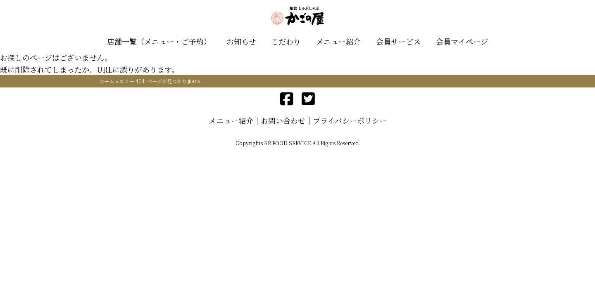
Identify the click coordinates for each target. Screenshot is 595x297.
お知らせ (241, 41)
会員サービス (398, 41)
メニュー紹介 (338, 41)
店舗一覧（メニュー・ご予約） (159, 41)
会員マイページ (462, 41)
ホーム (106, 81)
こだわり (286, 41)
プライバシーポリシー (350, 120)
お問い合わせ (283, 120)
